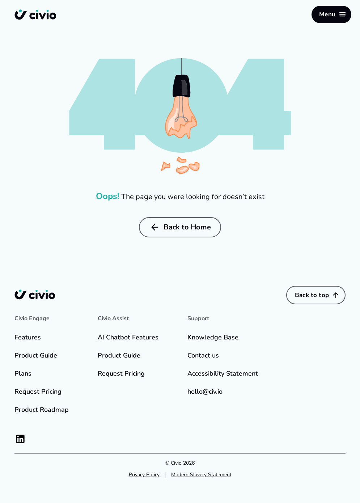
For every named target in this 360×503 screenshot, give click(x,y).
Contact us (203, 355)
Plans (22, 373)
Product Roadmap (41, 409)
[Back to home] (35, 14)
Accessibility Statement (222, 373)
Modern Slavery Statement (201, 474)
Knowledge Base (212, 337)
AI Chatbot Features (128, 337)
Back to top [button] (317, 295)
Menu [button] (332, 14)
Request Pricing (38, 391)
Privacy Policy (144, 474)
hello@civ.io (205, 391)
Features (27, 337)
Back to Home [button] (180, 227)
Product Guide (35, 355)
